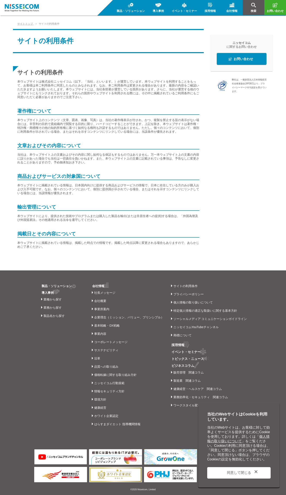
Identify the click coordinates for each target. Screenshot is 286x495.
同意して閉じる (239, 472)
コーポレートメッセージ (109, 342)
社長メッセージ (103, 292)
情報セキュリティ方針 (108, 391)
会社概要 (99, 301)
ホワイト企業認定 (105, 416)
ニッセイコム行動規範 (108, 383)
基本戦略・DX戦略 (105, 325)
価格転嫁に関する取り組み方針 (114, 375)
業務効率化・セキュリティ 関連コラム (200, 396)
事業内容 (99, 333)
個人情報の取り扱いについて (193, 302)
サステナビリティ (105, 350)
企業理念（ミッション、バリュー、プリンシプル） (128, 317)
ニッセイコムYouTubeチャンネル (196, 327)
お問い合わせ (243, 59)
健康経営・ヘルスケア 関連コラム (197, 388)
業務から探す (53, 307)
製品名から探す (54, 316)
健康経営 (99, 407)
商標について (182, 335)
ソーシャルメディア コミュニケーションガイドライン (210, 319)
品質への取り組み (105, 366)
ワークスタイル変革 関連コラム (196, 404)
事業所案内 (100, 309)
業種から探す (53, 299)
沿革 (96, 358)
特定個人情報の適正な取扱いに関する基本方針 (205, 310)
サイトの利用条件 (185, 286)
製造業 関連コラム (187, 380)
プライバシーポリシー (188, 294)
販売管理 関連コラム (188, 371)
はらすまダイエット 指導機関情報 (116, 424)
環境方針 (99, 399)
